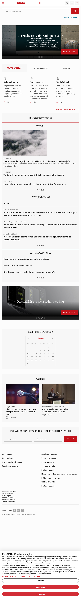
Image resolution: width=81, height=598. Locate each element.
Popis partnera (35, 576)
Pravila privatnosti (9, 576)
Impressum (23, 576)
